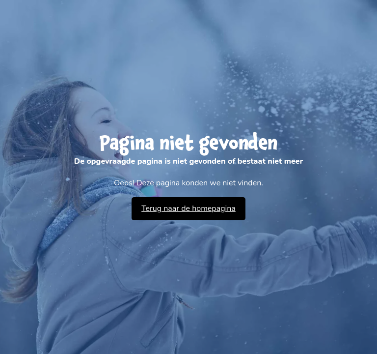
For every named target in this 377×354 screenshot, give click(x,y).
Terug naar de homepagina (188, 208)
